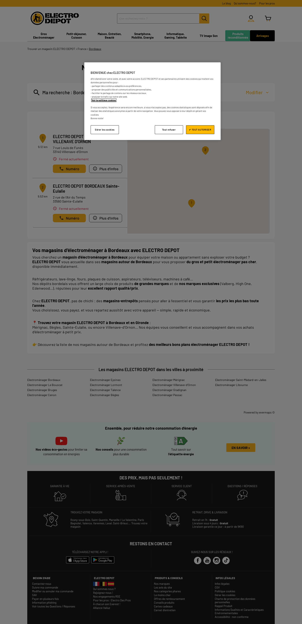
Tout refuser (169, 129)
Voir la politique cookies (104, 100)
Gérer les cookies (105, 129)
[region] (152, 101)
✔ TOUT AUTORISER (200, 129)
